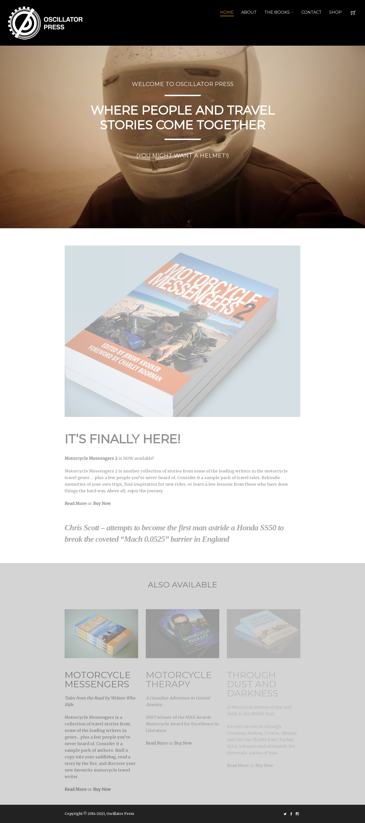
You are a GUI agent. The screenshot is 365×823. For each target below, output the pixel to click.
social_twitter (285, 814)
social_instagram (297, 814)
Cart (353, 14)
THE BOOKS (277, 12)
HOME (227, 12)
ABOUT (249, 12)
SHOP (335, 12)
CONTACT (311, 12)
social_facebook (291, 814)
